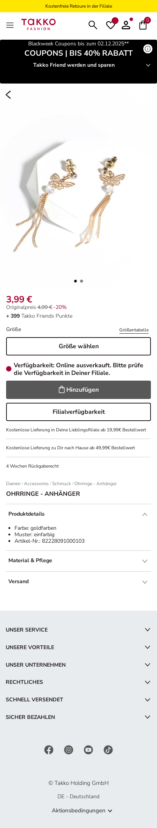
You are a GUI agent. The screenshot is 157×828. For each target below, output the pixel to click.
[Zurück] (8, 95)
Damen (13, 483)
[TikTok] (108, 749)
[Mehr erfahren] (147, 48)
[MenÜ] (11, 24)
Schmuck (61, 483)
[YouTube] (89, 749)
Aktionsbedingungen (79, 810)
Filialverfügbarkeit (79, 412)
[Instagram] (69, 749)
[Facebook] (49, 749)
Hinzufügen (79, 390)
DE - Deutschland (78, 796)
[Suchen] (93, 24)
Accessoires (36, 483)
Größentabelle (134, 330)
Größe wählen (79, 346)
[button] (126, 24)
